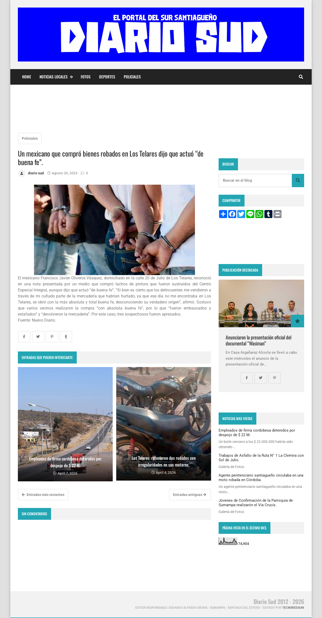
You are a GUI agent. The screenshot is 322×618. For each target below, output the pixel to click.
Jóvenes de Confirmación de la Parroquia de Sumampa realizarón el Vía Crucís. (256, 502)
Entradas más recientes (43, 495)
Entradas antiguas (189, 495)
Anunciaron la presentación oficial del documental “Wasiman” (258, 340)
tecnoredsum (293, 607)
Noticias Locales (55, 77)
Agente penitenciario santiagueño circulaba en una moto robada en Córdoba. (261, 477)
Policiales (132, 76)
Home (26, 76)
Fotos (86, 76)
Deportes (107, 76)
